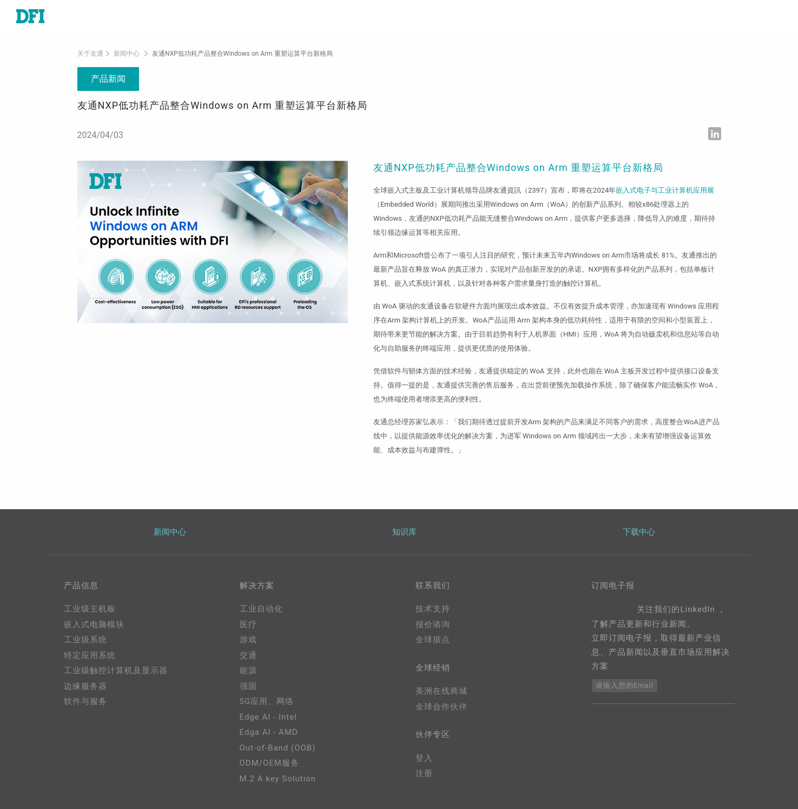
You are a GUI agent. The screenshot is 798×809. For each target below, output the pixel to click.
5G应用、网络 (267, 701)
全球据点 (433, 639)
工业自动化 (261, 609)
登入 (424, 758)
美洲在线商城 (441, 691)
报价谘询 (433, 624)
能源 (248, 670)
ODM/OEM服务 (269, 763)
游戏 (248, 639)
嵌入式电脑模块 (94, 624)
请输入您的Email (625, 685)
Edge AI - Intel (268, 717)
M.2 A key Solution (278, 779)
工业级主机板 (90, 609)
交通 (248, 655)
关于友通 (90, 53)
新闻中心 (127, 53)
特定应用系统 (90, 655)
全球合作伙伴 (441, 707)
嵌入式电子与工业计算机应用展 (665, 190)
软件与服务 (85, 701)
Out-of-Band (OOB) (278, 748)
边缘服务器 (85, 686)
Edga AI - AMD (269, 732)
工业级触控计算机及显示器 (116, 670)
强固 (248, 686)
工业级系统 (85, 639)
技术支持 (433, 609)
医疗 (248, 624)
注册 (424, 773)
